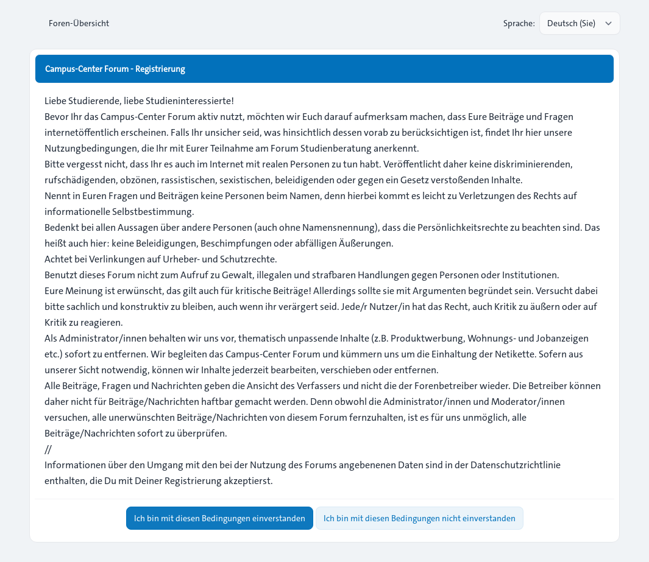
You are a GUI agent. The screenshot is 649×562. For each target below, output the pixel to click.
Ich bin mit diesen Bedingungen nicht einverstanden (420, 518)
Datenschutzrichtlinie (515, 465)
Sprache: (519, 23)
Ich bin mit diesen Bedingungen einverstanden (219, 518)
